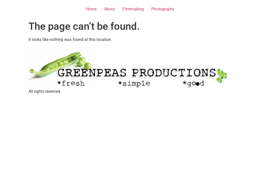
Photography (162, 9)
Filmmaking (133, 9)
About (109, 9)
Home (91, 9)
